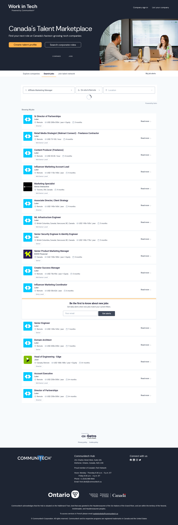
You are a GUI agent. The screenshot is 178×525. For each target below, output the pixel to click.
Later (37, 120)
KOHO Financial (41, 260)
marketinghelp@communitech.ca (105, 514)
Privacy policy (82, 442)
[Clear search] (71, 90)
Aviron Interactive (42, 190)
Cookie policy (93, 442)
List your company (160, 7)
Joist (37, 371)
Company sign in (140, 7)
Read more (146, 122)
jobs (49, 74)
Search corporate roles (63, 44)
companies (31, 74)
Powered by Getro (151, 103)
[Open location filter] (152, 90)
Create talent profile (25, 44)
